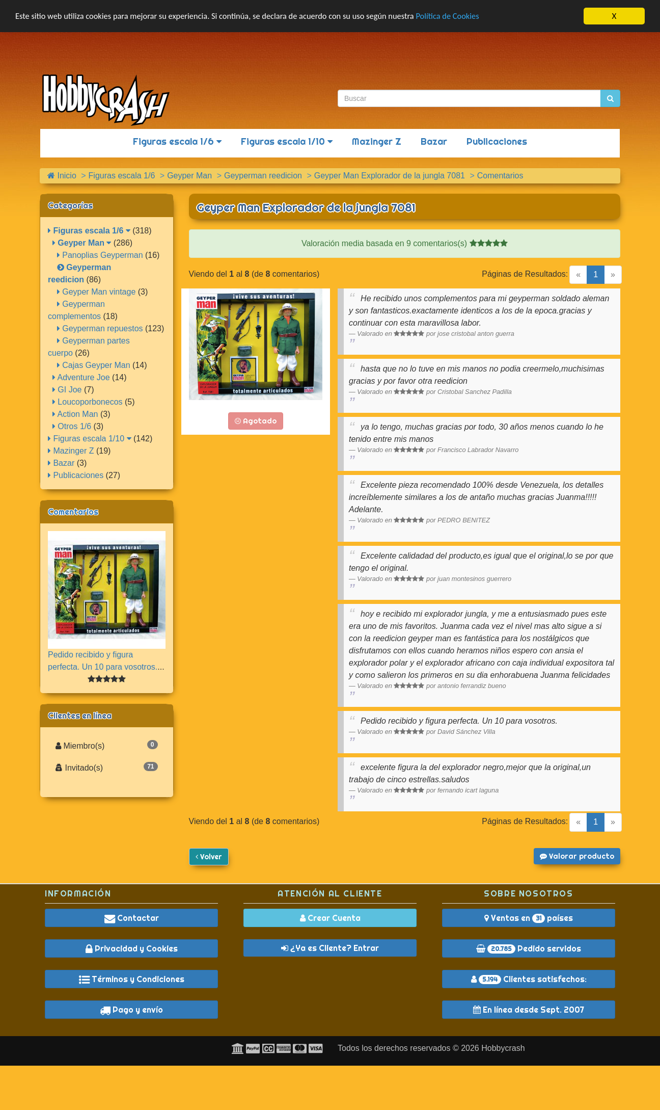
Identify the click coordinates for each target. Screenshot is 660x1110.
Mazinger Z (376, 141)
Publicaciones (496, 141)
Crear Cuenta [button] (330, 918)
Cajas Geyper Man (93, 365)
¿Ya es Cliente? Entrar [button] (330, 948)
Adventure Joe (81, 377)
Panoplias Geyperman (100, 255)
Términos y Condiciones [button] (131, 979)
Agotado (256, 421)
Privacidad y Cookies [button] (132, 948)
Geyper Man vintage (96, 291)
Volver (209, 856)
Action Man (75, 414)
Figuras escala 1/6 (177, 141)
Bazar (434, 141)
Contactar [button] (131, 918)
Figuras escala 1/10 (287, 141)
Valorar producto (577, 856)
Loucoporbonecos (87, 402)
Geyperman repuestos (100, 328)
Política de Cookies (463, 16)
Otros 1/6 (71, 426)
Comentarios (73, 512)
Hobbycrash (503, 1048)
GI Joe (67, 389)
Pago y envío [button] (131, 1010)
